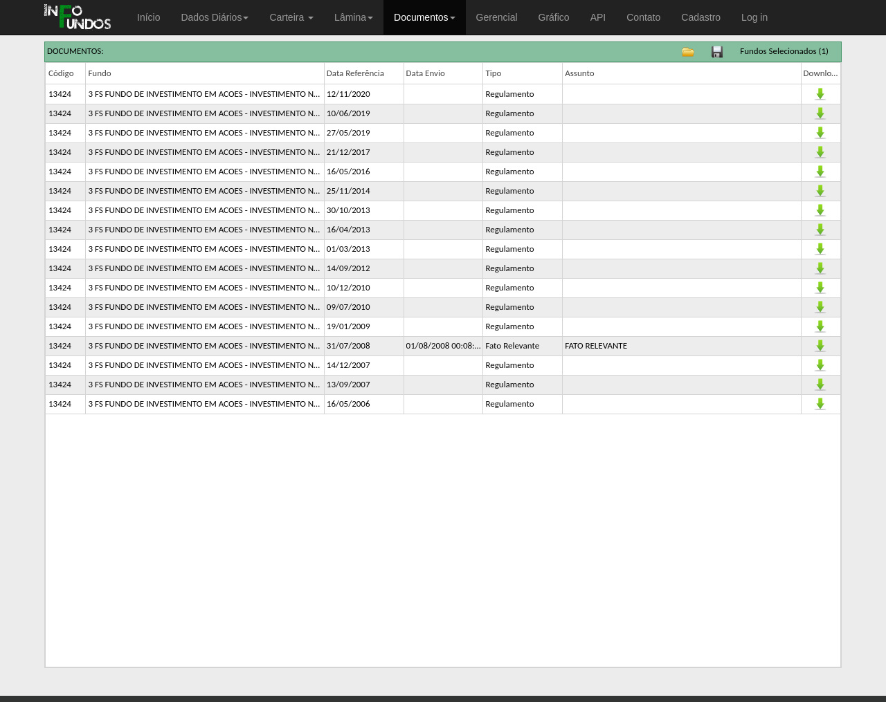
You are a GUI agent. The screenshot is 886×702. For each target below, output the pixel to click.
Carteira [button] (291, 17)
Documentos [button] (424, 17)
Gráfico (554, 17)
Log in (754, 17)
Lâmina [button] (353, 17)
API (598, 17)
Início (148, 17)
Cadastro (701, 17)
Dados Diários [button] (214, 17)
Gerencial (497, 17)
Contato (643, 17)
